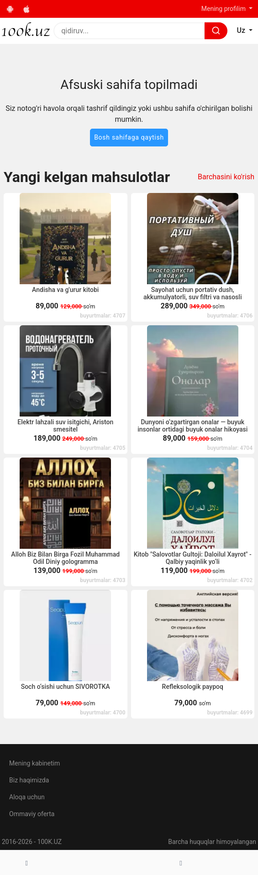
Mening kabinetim (34, 763)
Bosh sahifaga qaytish (129, 137)
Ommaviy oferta (31, 814)
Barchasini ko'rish (226, 176)
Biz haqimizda (29, 780)
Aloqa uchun (27, 797)
